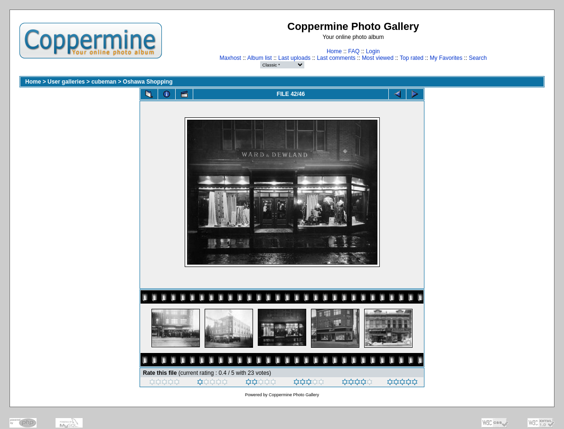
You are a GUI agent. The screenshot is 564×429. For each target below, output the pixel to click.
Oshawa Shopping (148, 81)
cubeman (103, 81)
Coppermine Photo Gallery (294, 394)
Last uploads (294, 58)
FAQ (353, 51)
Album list (259, 58)
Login (373, 51)
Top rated (411, 58)
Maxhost (230, 58)
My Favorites (446, 58)
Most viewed (378, 58)
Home (334, 51)
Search (478, 58)
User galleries (66, 81)
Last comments (336, 58)
